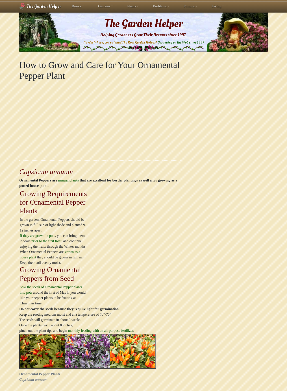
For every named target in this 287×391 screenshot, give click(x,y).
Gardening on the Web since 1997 (181, 42)
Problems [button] (159, 6)
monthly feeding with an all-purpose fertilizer (100, 330)
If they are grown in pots (37, 236)
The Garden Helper (40, 6)
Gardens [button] (104, 6)
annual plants (68, 180)
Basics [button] (76, 6)
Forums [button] (189, 6)
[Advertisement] (100, 124)
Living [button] (216, 6)
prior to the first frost (46, 241)
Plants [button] (131, 6)
